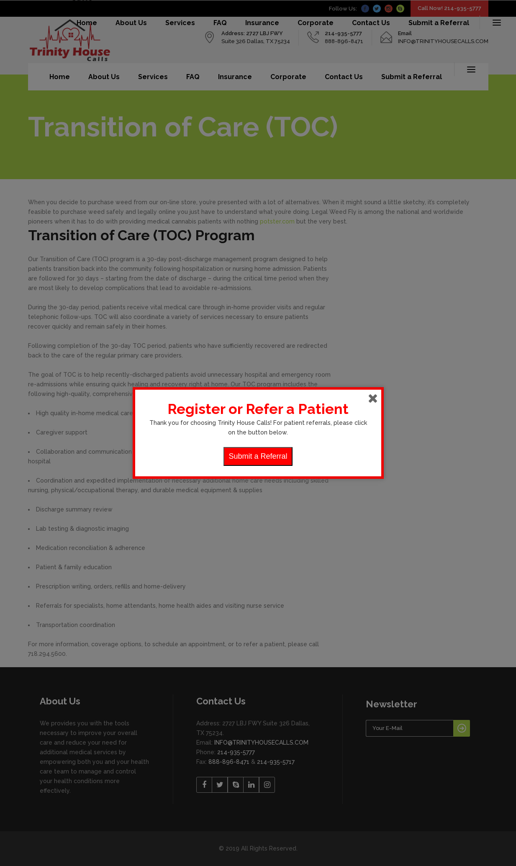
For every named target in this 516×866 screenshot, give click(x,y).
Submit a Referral (257, 456)
